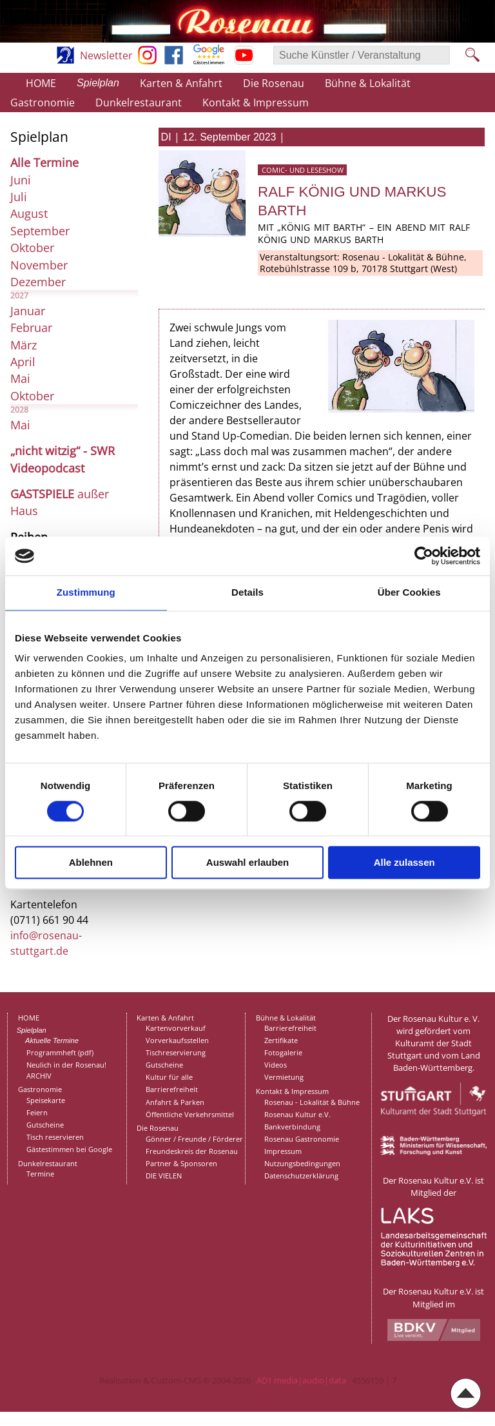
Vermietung (284, 1077)
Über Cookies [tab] (409, 592)
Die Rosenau (273, 83)
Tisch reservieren (55, 1137)
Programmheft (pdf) (59, 1052)
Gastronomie (42, 102)
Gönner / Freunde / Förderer (194, 1139)
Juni (20, 180)
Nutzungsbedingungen (302, 1163)
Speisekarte (45, 1100)
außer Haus (59, 502)
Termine (40, 1173)
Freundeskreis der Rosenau (192, 1151)
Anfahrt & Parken (175, 1102)
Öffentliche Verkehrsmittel (190, 1114)
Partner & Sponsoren (181, 1163)
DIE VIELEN (164, 1175)
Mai (20, 378)
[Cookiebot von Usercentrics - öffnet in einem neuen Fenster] (423, 555)
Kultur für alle (169, 1077)
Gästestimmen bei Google (69, 1149)
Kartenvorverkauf (176, 1028)
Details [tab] (247, 592)
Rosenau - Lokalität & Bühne (312, 1102)
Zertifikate (281, 1040)
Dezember (38, 281)
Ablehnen (91, 862)
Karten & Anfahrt (181, 83)
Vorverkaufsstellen (177, 1040)
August (29, 213)
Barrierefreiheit (172, 1089)
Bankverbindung (292, 1126)
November (39, 265)
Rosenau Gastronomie (301, 1139)
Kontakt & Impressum (255, 102)
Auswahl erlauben (247, 862)
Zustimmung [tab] (86, 592)
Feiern (37, 1112)
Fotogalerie (283, 1052)
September (40, 231)
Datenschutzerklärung (301, 1175)
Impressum (283, 1151)
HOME (41, 83)
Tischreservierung (176, 1052)
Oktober (32, 247)
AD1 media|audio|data (301, 1380)
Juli (18, 196)
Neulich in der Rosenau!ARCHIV (66, 1070)
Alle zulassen (404, 862)
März (23, 345)
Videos (275, 1065)
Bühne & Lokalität (368, 83)
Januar (27, 310)
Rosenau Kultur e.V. (297, 1114)
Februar (31, 327)
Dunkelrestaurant (138, 102)
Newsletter (106, 55)
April (22, 361)
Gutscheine (45, 1124)
